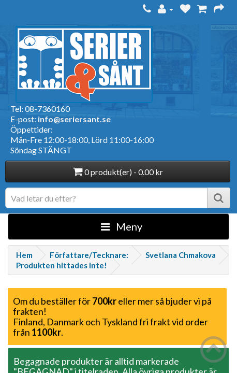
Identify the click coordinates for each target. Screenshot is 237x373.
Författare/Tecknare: (89, 255)
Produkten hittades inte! (61, 265)
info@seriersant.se (74, 119)
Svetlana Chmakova (180, 255)
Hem (24, 255)
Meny (121, 226)
